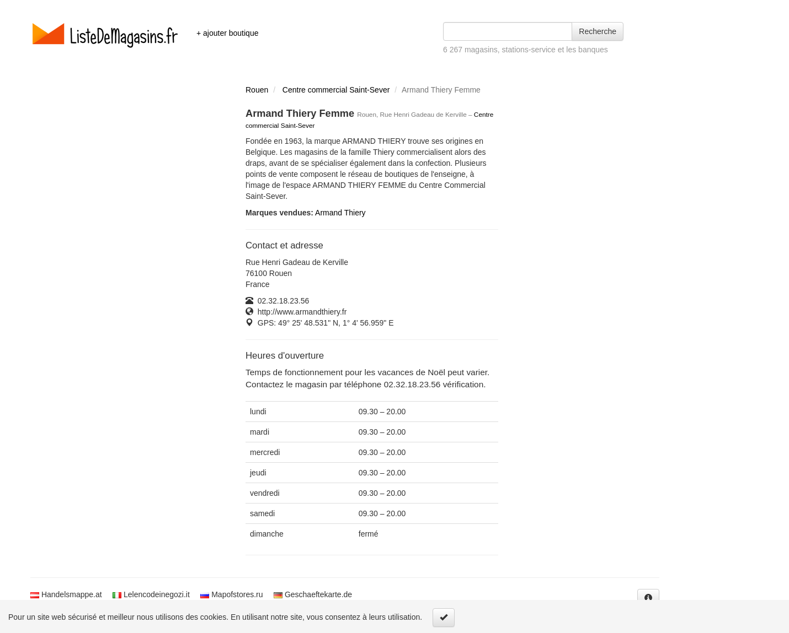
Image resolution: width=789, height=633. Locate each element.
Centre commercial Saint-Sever (336, 89)
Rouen (257, 89)
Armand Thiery (340, 212)
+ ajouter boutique (227, 33)
